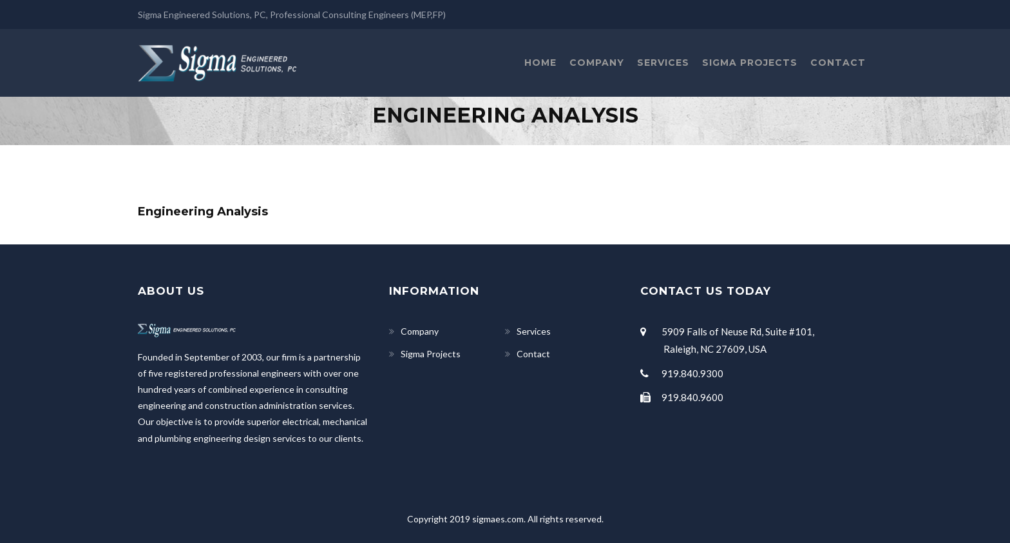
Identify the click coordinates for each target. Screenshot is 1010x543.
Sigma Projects (749, 62)
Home (540, 62)
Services (663, 62)
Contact (838, 62)
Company (596, 62)
